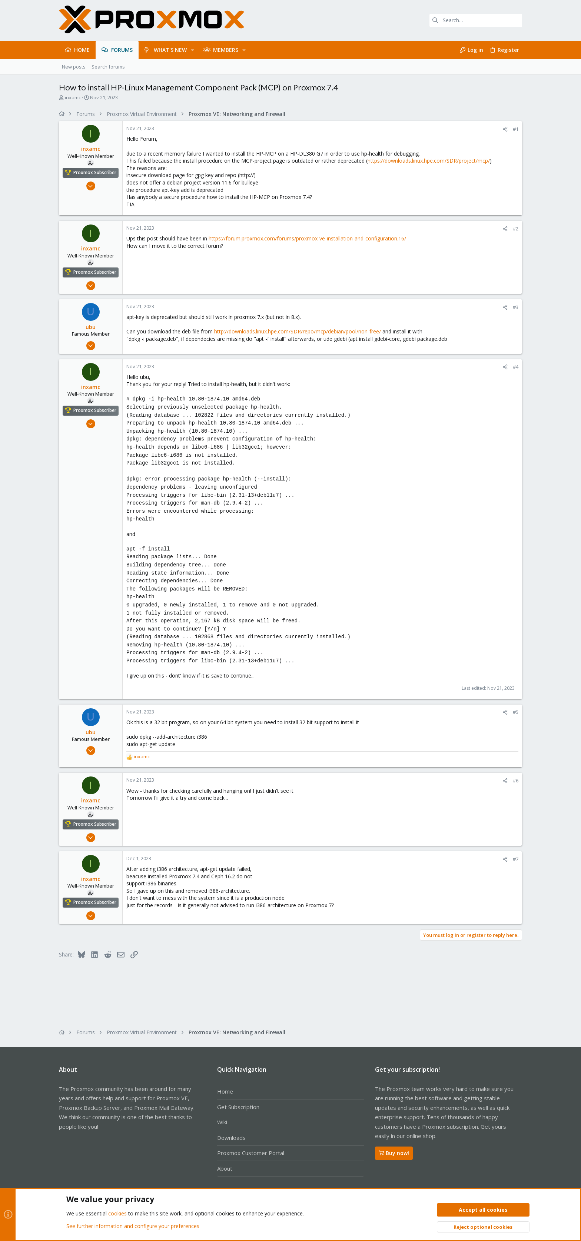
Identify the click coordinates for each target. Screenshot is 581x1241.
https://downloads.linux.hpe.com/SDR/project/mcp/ (429, 160)
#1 (515, 129)
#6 (515, 780)
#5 (515, 712)
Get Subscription (238, 1107)
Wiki (222, 1122)
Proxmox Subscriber (94, 172)
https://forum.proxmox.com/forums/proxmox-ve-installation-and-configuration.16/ (307, 238)
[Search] (475, 20)
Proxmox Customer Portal (250, 1153)
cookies (117, 1213)
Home (225, 1091)
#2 (515, 228)
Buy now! (394, 1153)
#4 (515, 366)
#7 (515, 859)
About (224, 1168)
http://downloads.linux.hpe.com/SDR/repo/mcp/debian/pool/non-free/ (297, 331)
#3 (515, 307)
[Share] (505, 129)
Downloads (231, 1137)
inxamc (73, 97)
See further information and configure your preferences (132, 1226)
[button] (192, 50)
